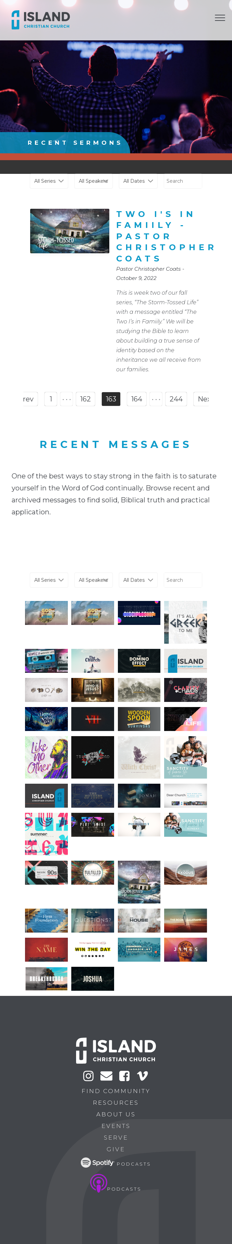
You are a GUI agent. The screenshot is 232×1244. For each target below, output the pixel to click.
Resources (123, 1102)
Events (122, 1126)
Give (122, 1149)
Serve (122, 1137)
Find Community (122, 1091)
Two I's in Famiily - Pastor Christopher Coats (166, 236)
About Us (122, 1114)
